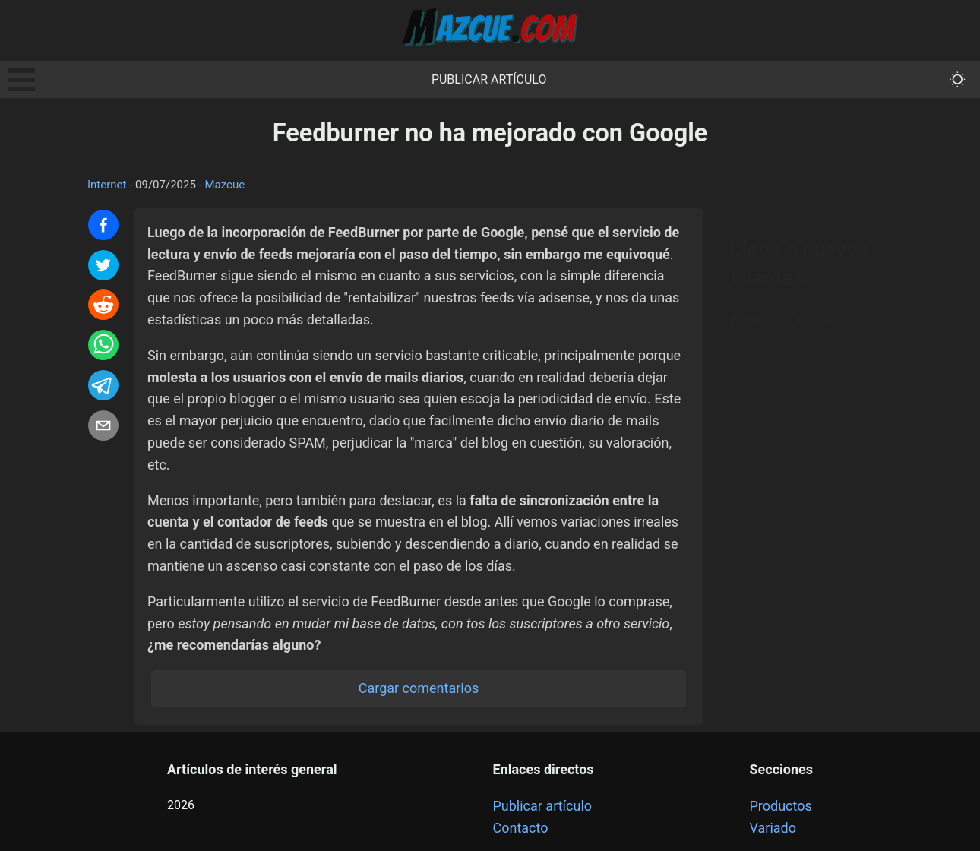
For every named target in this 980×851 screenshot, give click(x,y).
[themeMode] (957, 79)
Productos (781, 806)
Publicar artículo (489, 79)
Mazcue (224, 184)
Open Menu (21, 79)
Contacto (520, 828)
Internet (106, 184)
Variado (773, 828)
